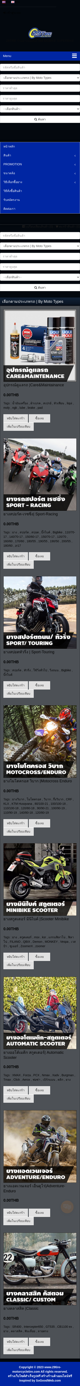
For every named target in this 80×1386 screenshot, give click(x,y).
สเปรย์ (47, 403)
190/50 (54, 541)
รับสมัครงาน (11, 200)
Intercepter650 (33, 1123)
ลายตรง (43, 1127)
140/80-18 (26, 812)
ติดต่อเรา (9, 208)
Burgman (67, 1007)
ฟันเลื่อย (30, 1127)
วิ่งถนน (54, 670)
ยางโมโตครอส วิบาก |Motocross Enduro (37, 781)
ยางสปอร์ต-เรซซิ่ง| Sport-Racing (30, 514)
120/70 (61, 536)
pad (40, 407)
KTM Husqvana (22, 803)
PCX (36, 1007)
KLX (6, 803)
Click (16, 1011)
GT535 (50, 1123)
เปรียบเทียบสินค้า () (38, 226)
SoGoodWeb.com (48, 1177)
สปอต (35, 532)
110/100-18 (11, 808)
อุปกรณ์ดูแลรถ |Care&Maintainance (33, 385)
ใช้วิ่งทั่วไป (40, 670)
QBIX (26, 941)
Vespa (64, 941)
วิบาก (47, 799)
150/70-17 (48, 536)
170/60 (19, 541)
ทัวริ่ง (27, 670)
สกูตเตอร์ (26, 937)
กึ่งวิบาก (58, 799)
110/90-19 (10, 812)
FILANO (15, 941)
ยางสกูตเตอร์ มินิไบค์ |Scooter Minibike (36, 919)
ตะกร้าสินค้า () (67, 226)
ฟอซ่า (36, 1011)
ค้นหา (40, 119)
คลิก (60, 1011)
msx (37, 937)
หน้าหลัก (9, 146)
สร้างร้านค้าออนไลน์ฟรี (56, 1172)
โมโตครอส (34, 799)
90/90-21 (43, 808)
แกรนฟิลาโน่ (56, 937)
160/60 (8, 541)
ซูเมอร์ (14, 946)
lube (22, 407)
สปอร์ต (24, 532)
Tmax (7, 1011)
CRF (69, 799)
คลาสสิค (16, 1127)
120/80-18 (28, 808)
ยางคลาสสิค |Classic (21, 1105)
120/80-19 (42, 812)
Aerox (26, 1011)
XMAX (16, 1007)
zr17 (18, 545)
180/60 (8, 545)
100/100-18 (58, 803)
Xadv (55, 1007)
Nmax (46, 1007)
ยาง (14, 532)
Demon (37, 941)
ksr (44, 937)
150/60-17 (32, 536)
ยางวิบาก (18, 799)
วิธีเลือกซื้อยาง (12, 182)
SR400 (16, 1123)
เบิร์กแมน (49, 1011)
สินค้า (7, 155)
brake (31, 407)
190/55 (43, 541)
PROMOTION (12, 164)
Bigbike (58, 532)
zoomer (40, 946)
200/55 (66, 541)
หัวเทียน (59, 403)
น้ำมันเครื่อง (20, 403)
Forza (27, 1007)
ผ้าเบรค (36, 403)
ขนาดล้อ (9, 173)
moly (6, 407)
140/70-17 (16, 536)
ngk (14, 407)
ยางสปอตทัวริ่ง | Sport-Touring (28, 652)
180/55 (31, 541)
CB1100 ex (64, 1123)
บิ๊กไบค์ (45, 532)
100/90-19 (58, 808)
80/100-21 (41, 803)
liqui (69, 403)
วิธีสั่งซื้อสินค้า (12, 191)
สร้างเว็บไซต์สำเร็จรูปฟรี (24, 1172)
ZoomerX (26, 946)
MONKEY (51, 941)
